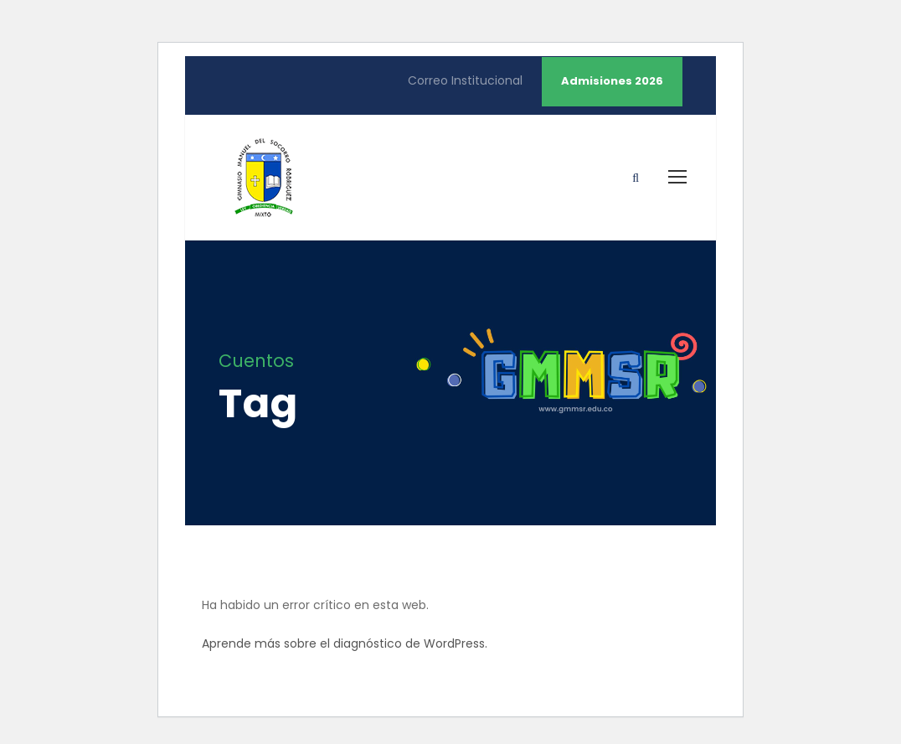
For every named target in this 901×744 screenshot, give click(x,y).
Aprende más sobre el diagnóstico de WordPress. (344, 643)
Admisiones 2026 (612, 81)
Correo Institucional (465, 80)
